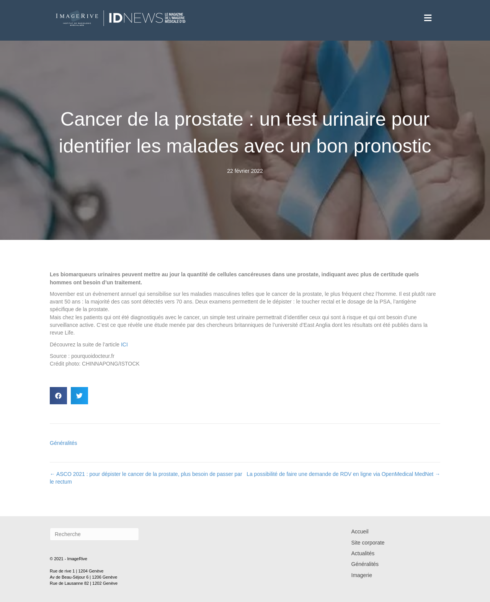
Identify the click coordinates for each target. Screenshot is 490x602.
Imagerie (361, 575)
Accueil (360, 531)
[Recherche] (94, 534)
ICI (124, 344)
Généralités (63, 443)
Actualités (363, 553)
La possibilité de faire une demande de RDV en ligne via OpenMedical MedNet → (343, 474)
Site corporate (368, 543)
